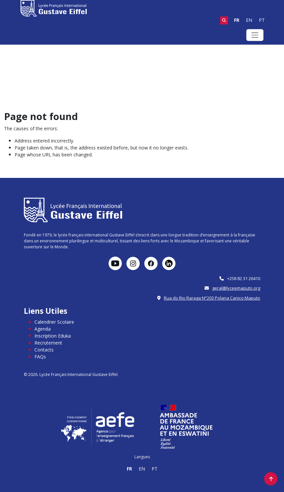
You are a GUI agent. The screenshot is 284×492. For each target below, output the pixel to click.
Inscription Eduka (52, 336)
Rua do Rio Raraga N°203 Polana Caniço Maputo (212, 298)
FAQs (40, 356)
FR (236, 20)
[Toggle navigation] (254, 35)
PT (262, 20)
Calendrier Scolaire (54, 322)
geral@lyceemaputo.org (236, 288)
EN (249, 20)
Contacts (44, 350)
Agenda (42, 329)
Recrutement (48, 343)
